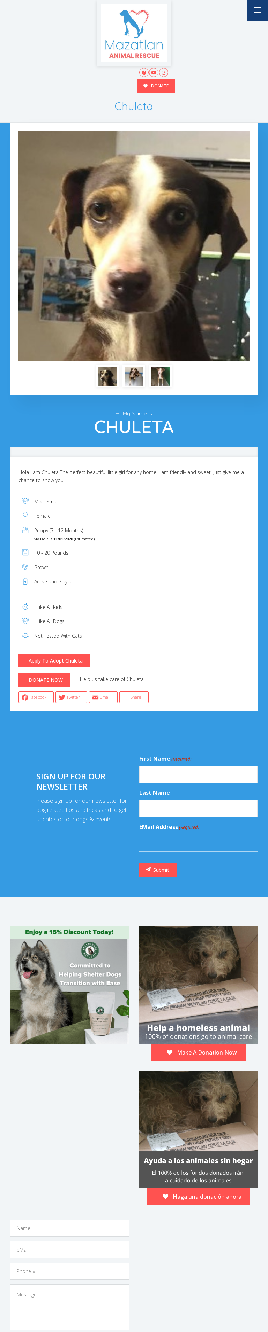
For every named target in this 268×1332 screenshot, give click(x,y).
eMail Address (169, 827)
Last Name (154, 793)
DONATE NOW (46, 679)
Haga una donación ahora (202, 1196)
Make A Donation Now (202, 1052)
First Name (165, 759)
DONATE (156, 85)
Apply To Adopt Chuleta (56, 660)
